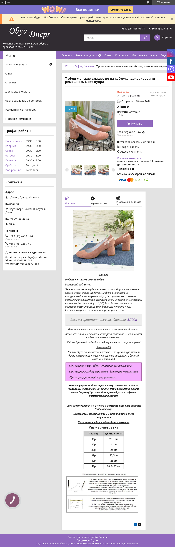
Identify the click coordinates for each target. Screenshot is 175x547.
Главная (67, 55)
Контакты (121, 55)
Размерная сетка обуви (20, 109)
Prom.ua (103, 537)
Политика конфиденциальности (122, 543)
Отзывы (10, 82)
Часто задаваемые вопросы (23, 100)
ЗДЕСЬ (132, 319)
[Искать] (145, 37)
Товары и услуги (87, 55)
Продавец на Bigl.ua (87, 540)
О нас (108, 55)
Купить (136, 124)
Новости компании (18, 118)
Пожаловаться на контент (90, 543)
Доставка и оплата (144, 55)
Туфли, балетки (84, 66)
